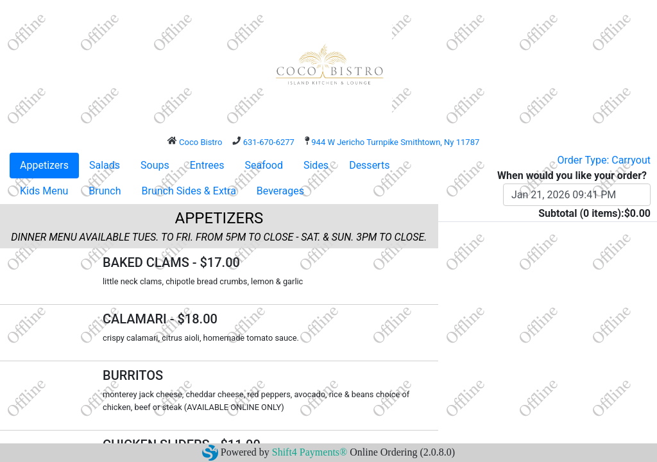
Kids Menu (44, 191)
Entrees (207, 165)
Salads (104, 165)
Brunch (105, 191)
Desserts (369, 165)
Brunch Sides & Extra (189, 191)
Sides (315, 165)
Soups (155, 165)
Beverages (280, 191)
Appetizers (44, 165)
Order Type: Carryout (604, 160)
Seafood (263, 165)
